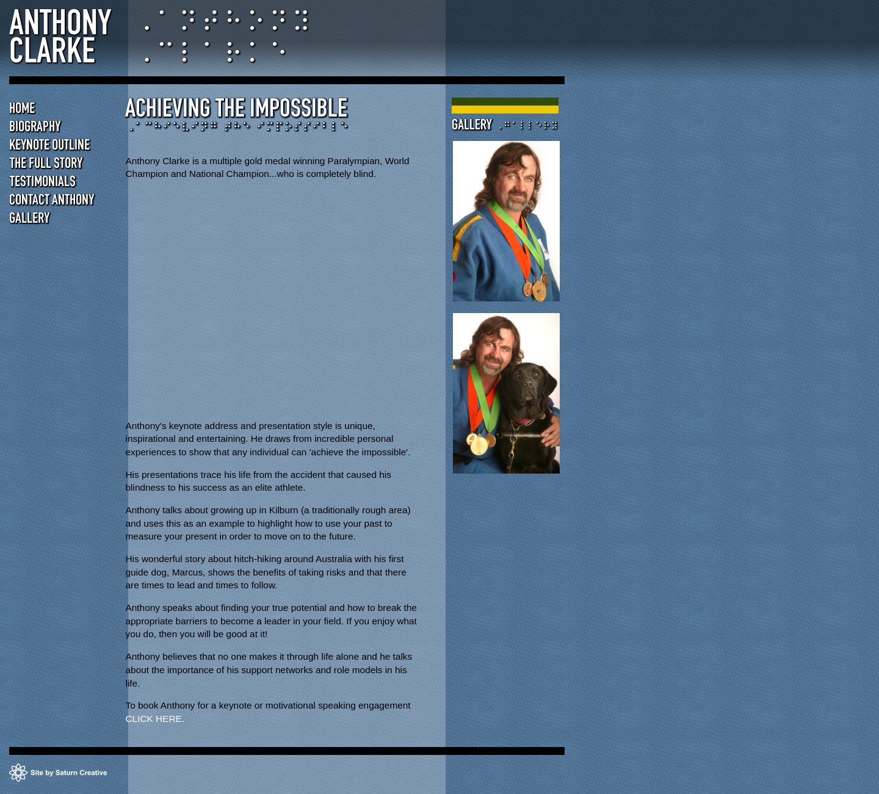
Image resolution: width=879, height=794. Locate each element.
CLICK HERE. (154, 718)
